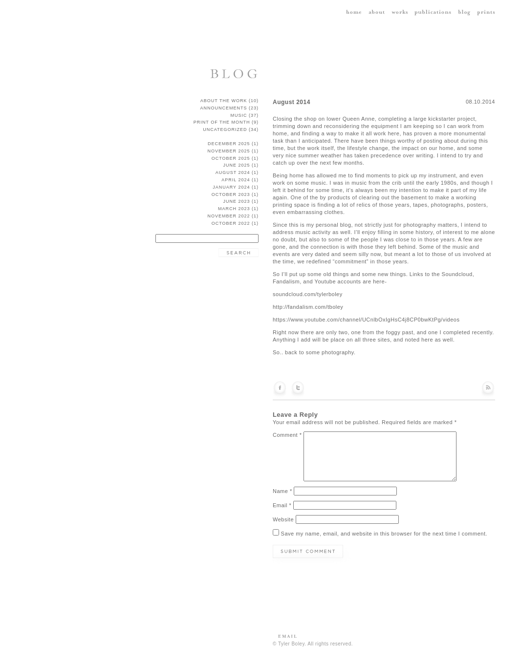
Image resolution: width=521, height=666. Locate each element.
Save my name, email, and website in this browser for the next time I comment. (384, 534)
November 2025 (228, 151)
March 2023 (234, 208)
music (238, 115)
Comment (287, 435)
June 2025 (236, 165)
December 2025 (229, 143)
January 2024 (231, 187)
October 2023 (231, 194)
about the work (223, 100)
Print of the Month (222, 122)
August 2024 (233, 172)
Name (282, 491)
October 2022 (231, 223)
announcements (223, 108)
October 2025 (231, 158)
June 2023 (236, 201)
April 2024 (235, 179)
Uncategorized (225, 129)
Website (283, 519)
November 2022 (228, 216)
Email (282, 505)
